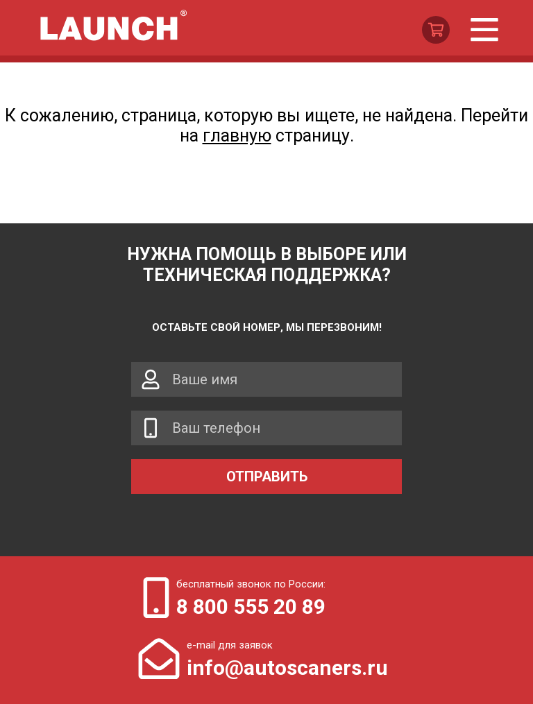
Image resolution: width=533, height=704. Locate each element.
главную (237, 136)
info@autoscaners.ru (287, 667)
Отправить (266, 476)
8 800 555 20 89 (250, 606)
